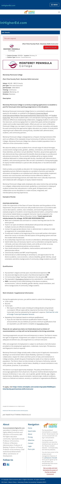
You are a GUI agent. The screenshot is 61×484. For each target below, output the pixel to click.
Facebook (4, 464)
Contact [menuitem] (30, 443)
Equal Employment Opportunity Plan (35, 115)
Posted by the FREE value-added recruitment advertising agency (15, 410)
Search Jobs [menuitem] (32, 431)
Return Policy (12, 482)
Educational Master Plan (15, 115)
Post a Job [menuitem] (31, 449)
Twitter (8, 464)
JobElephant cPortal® (50, 458)
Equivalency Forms (22, 279)
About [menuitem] (30, 434)
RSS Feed (4, 482)
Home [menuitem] (30, 428)
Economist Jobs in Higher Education (22, 479)
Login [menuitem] (30, 446)
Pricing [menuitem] (30, 437)
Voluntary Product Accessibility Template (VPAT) (32, 482)
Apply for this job (50, 47)
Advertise (31, 440)
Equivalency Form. (43, 324)
